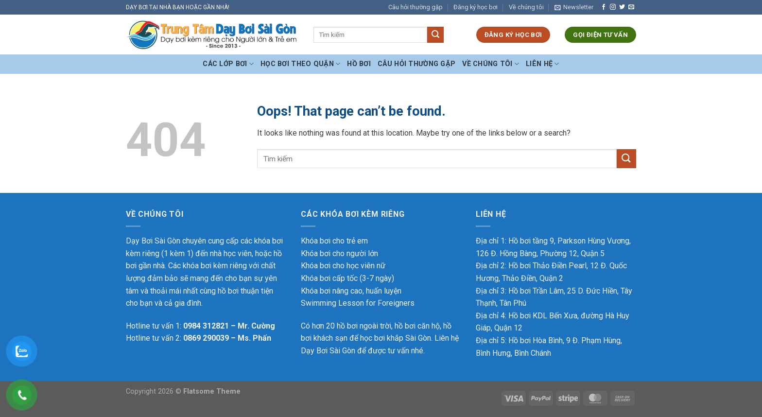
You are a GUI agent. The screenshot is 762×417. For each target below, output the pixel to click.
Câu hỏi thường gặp (415, 7)
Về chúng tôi (526, 7)
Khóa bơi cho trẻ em (334, 240)
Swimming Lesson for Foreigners (358, 303)
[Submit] (435, 35)
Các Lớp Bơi (228, 64)
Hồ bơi (359, 64)
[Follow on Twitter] (622, 7)
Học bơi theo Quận (300, 64)
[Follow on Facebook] (603, 7)
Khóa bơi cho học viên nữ (343, 265)
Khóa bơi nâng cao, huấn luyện (351, 290)
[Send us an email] (631, 7)
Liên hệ (542, 64)
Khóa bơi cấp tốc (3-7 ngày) (347, 278)
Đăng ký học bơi (475, 7)
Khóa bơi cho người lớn (339, 253)
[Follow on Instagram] (613, 7)
